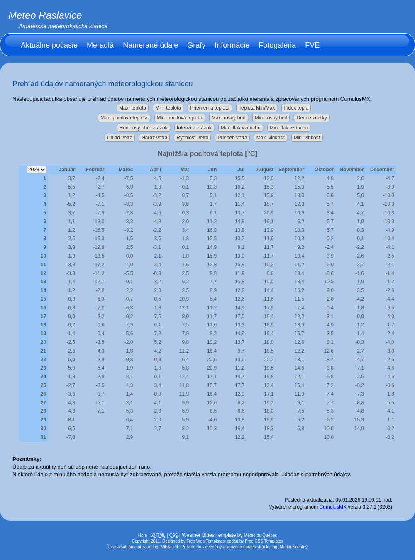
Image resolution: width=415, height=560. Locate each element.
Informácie (232, 45)
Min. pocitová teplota (180, 118)
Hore (142, 535)
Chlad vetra (119, 138)
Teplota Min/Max (257, 108)
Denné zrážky (311, 118)
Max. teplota (132, 108)
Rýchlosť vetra (192, 138)
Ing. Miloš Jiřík (165, 547)
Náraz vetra (154, 138)
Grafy (196, 45)
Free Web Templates (205, 541)
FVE (312, 45)
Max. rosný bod (229, 118)
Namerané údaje (150, 45)
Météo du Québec (260, 535)
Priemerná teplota (209, 108)
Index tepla (296, 108)
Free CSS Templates (264, 541)
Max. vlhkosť (270, 138)
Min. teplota (168, 108)
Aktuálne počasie (49, 45)
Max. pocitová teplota (123, 118)
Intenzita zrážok (194, 128)
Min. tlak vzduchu (289, 128)
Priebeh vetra (232, 138)
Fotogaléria (277, 45)
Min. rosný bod (271, 118)
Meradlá (100, 45)
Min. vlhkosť (307, 138)
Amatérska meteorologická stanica (63, 26)
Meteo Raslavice (45, 15)
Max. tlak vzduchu (241, 128)
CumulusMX (333, 507)
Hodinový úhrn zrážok (144, 128)
